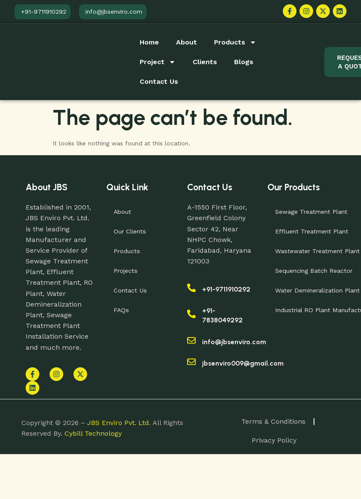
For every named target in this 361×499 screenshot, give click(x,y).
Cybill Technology (93, 434)
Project (158, 62)
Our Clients (130, 231)
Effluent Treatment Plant (312, 231)
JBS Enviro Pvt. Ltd (118, 423)
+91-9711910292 (226, 289)
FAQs (122, 310)
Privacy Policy (274, 441)
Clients (205, 62)
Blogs (243, 62)
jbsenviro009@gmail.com (243, 363)
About (186, 42)
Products (235, 42)
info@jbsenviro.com (234, 342)
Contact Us (159, 81)
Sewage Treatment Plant (312, 211)
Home (149, 42)
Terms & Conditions (273, 422)
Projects (126, 270)
